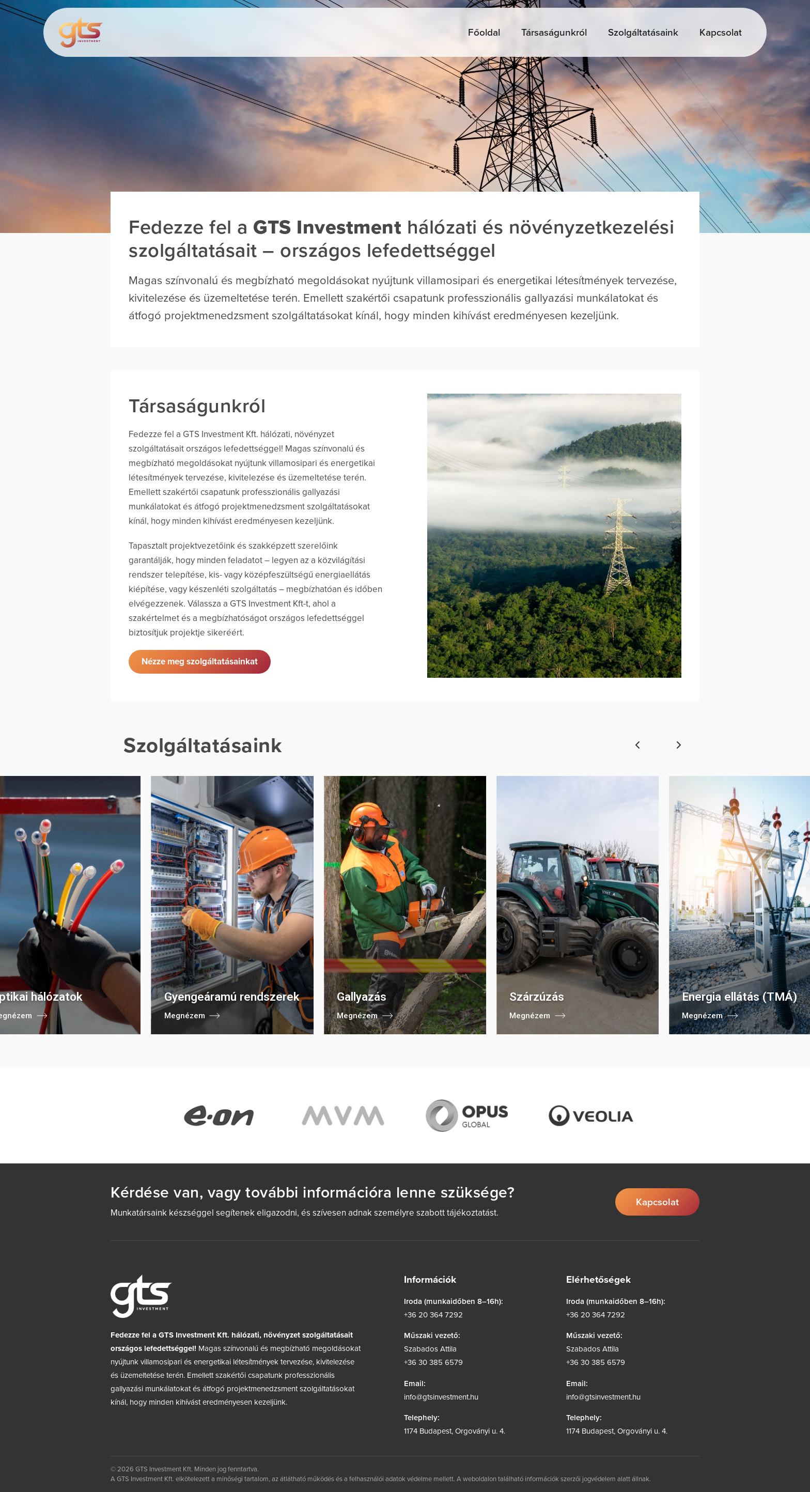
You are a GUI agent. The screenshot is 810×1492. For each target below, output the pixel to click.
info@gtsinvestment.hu (441, 1396)
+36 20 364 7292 (433, 1314)
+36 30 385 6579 (433, 1362)
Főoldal (484, 32)
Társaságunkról (554, 32)
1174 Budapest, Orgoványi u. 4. (454, 1430)
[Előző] (637, 744)
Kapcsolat (720, 32)
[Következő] (678, 744)
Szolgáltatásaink (643, 32)
